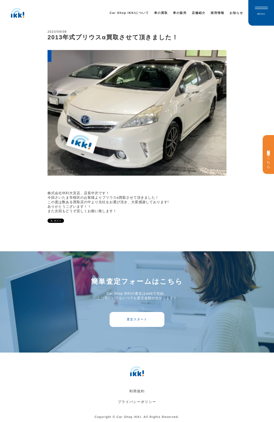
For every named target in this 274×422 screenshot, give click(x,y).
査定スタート (137, 319)
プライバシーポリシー (137, 402)
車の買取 (161, 13)
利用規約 (137, 391)
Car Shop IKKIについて (129, 13)
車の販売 (180, 13)
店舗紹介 (199, 13)
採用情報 (217, 13)
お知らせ (236, 13)
